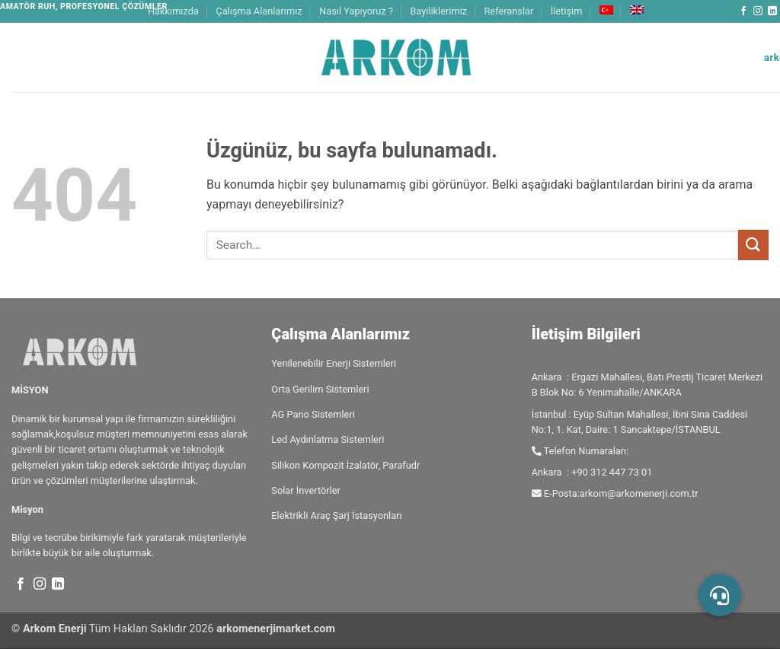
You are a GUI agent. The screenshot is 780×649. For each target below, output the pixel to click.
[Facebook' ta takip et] (743, 11)
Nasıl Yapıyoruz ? (356, 11)
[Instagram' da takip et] (757, 11)
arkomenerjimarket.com (275, 628)
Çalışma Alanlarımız (259, 11)
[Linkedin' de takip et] (772, 11)
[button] (719, 595)
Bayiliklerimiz (438, 11)
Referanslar (508, 11)
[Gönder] (753, 244)
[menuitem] (606, 10)
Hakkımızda (173, 11)
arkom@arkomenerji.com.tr (639, 493)
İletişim (567, 11)
